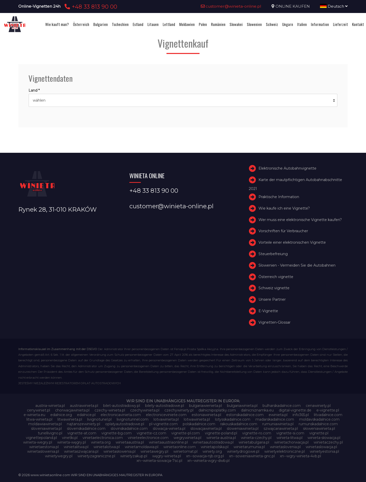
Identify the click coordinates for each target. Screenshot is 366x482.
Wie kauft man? (57, 24)
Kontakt (358, 24)
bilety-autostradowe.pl (164, 405)
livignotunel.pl (99, 419)
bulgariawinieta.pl (242, 405)
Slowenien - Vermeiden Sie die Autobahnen (297, 265)
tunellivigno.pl (50, 433)
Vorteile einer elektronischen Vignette (292, 242)
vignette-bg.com (116, 433)
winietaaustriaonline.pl (168, 442)
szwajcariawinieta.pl (281, 428)
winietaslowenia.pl (43, 451)
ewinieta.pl (278, 414)
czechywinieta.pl (144, 410)
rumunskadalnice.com (318, 424)
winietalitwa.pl (76, 447)
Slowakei (236, 24)
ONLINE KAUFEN (293, 6)
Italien (302, 24)
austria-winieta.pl (50, 405)
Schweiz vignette (273, 288)
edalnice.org (61, 414)
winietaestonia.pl (44, 447)
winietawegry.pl (154, 451)
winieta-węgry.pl (71, 442)
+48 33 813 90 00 (90, 6)
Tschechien (120, 24)
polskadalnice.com (199, 424)
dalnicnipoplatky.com (217, 410)
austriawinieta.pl (84, 405)
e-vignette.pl (327, 410)
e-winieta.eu (34, 414)
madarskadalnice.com (274, 419)
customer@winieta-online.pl (231, 6)
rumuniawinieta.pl (278, 424)
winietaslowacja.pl (321, 447)
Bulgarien (100, 24)
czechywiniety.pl (178, 410)
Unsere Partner (272, 299)
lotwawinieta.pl (197, 419)
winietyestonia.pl (324, 451)
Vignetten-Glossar (274, 322)
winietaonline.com (179, 447)
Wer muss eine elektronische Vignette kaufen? (300, 219)
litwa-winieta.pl (39, 419)
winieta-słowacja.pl (324, 437)
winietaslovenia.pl (285, 447)
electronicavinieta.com (121, 414)
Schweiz (272, 24)
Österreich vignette (275, 276)
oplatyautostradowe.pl (124, 424)
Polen (203, 24)
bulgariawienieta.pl (205, 405)
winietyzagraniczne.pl (96, 456)
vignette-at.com (81, 433)
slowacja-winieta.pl (169, 428)
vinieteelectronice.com (148, 437)
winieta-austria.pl (221, 437)
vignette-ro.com (256, 433)
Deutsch (334, 6)
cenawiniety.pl (318, 405)
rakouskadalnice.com (238, 424)
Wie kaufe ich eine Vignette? (284, 208)
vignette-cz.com (151, 433)
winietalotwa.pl (107, 447)
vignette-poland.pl (221, 433)
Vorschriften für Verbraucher (283, 231)
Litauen (153, 24)
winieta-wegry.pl (37, 442)
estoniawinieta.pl (206, 414)
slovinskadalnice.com (129, 428)
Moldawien (187, 24)
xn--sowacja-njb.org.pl (205, 456)
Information (320, 24)
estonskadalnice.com (245, 414)
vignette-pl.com (185, 433)
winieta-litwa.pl (289, 437)
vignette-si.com (290, 433)
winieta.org (101, 442)
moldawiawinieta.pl (45, 424)
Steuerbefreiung (273, 254)
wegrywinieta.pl (187, 437)
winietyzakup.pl (133, 456)
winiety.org (212, 451)
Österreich (81, 24)
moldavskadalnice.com (319, 419)
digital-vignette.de (295, 410)
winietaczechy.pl (328, 442)
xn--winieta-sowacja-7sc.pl (159, 460)
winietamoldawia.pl (141, 447)
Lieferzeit (340, 24)
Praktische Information (278, 197)
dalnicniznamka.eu (257, 410)
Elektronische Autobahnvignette (287, 168)
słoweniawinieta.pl (319, 428)
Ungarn (287, 24)
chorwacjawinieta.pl (72, 410)
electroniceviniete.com (166, 414)
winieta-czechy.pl (256, 437)
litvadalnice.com (328, 414)
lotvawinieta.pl (166, 419)
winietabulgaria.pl (254, 442)
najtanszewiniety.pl (83, 424)
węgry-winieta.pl (166, 456)
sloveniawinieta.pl (46, 428)
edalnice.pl (86, 414)
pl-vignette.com (163, 424)
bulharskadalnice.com (282, 405)
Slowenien (254, 24)
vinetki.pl (70, 437)
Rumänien (218, 24)
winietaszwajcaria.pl (81, 451)
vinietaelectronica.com (103, 437)
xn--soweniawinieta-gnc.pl (252, 456)
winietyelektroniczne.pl (284, 451)
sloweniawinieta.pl (242, 428)
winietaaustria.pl (130, 442)
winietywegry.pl (58, 456)
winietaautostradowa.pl (213, 442)
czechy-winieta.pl (110, 410)
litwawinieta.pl (69, 419)
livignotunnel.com (132, 419)
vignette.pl (318, 433)
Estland (138, 24)
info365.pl (301, 414)
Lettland (169, 24)
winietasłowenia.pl (119, 451)
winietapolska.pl (214, 447)
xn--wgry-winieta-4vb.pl (300, 456)
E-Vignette (268, 311)
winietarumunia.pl (249, 447)
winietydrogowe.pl (243, 451)
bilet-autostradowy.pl (121, 405)
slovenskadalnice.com (86, 428)
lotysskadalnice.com (232, 419)
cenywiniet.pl (38, 410)
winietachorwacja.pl (291, 442)
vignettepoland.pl (41, 437)
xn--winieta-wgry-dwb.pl (208, 460)
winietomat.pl (185, 451)
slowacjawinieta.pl (206, 428)
